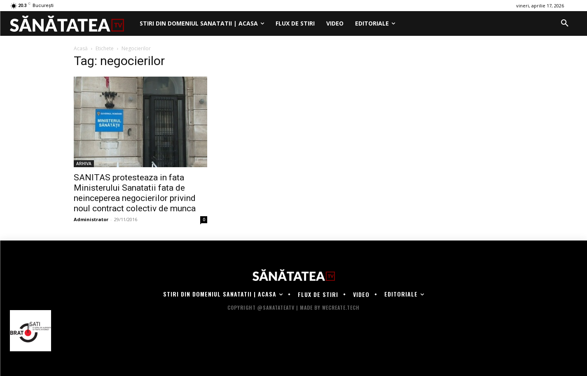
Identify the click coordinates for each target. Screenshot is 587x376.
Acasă (81, 48)
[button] (564, 23)
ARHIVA (83, 163)
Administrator (91, 219)
